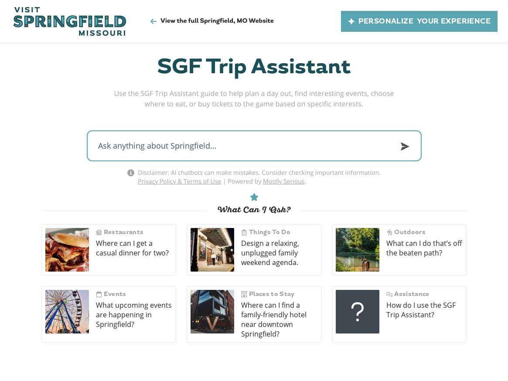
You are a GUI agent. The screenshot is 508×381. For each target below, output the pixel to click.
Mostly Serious (283, 181)
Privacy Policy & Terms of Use (179, 181)
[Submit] (405, 146)
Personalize (419, 21)
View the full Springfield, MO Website (212, 21)
